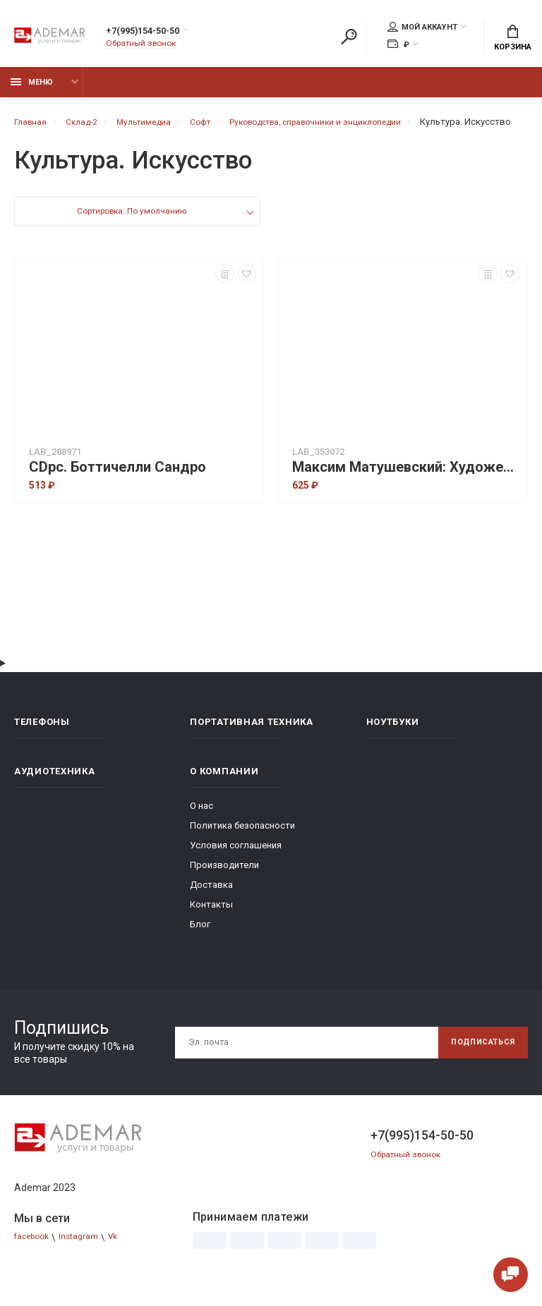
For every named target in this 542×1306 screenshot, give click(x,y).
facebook (34, 1259)
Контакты (211, 926)
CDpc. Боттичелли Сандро (117, 489)
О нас (201, 827)
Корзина (512, 39)
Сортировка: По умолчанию (131, 234)
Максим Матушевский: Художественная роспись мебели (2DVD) (405, 489)
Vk (121, 1259)
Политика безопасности (242, 847)
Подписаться (477, 1064)
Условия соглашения (236, 867)
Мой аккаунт (422, 29)
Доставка (211, 906)
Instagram (85, 1259)
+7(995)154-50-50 (157, 33)
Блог (200, 946)
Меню (32, 89)
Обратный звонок (144, 45)
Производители (224, 886)
